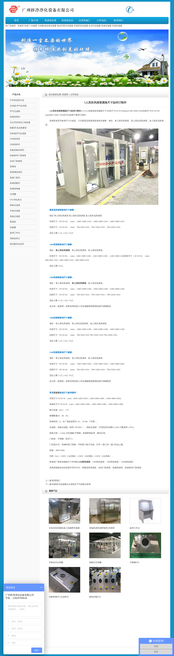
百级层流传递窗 (81, 26)
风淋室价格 (50, 20)
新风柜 (13, 222)
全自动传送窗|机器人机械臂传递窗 (64, 513)
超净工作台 (145, 513)
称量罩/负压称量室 (18, 128)
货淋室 (57, 392)
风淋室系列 (15, 117)
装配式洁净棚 (105, 548)
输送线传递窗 (50, 26)
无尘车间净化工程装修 (20, 122)
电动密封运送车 (17, 244)
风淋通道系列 (16, 172)
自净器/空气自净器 (18, 106)
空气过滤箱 (15, 111)
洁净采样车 (15, 144)
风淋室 (21, 26)
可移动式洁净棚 (64, 548)
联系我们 (118, 20)
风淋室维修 (15, 189)
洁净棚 (41, 26)
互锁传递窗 (117, 26)
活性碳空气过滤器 (18, 133)
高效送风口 (15, 238)
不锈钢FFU (145, 548)
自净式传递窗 (95, 26)
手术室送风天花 (17, 100)
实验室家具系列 (17, 150)
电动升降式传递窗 (65, 26)
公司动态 (101, 20)
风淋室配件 (15, 183)
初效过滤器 (91, 427)
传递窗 (34, 26)
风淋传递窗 (106, 26)
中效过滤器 (15, 211)
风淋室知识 (67, 20)
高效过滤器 (63, 427)
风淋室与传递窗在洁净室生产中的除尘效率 (71, 484)
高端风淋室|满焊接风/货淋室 (105, 513)
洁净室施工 (84, 20)
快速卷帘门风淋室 (18, 155)
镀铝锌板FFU (105, 582)
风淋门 (27, 26)
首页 (16, 20)
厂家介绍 (33, 20)
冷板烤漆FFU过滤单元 (64, 582)
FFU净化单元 (16, 200)
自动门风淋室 (16, 161)
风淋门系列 (15, 178)
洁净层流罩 (15, 139)
